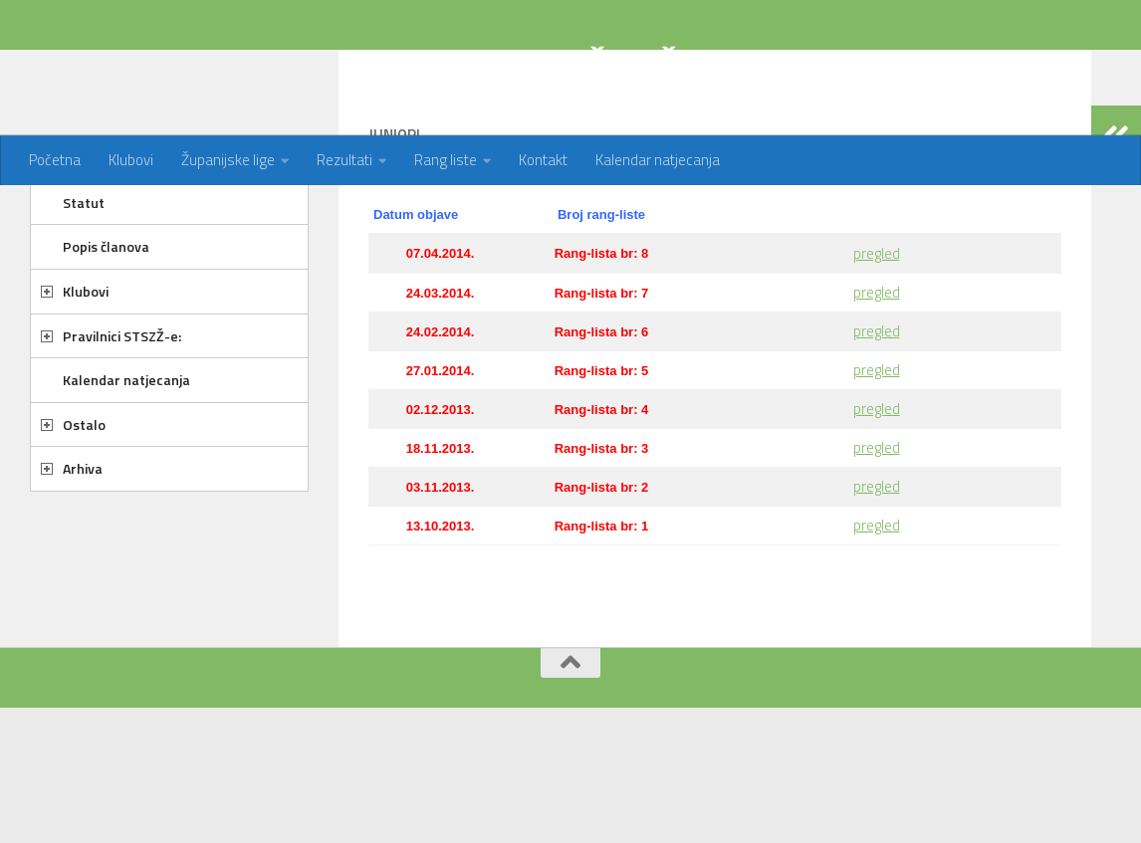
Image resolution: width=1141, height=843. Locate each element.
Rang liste (445, 159)
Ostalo (84, 504)
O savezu (91, 237)
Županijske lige (228, 159)
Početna (55, 159)
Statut (84, 282)
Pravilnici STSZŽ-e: (122, 415)
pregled (876, 332)
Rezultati (344, 159)
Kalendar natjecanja (657, 159)
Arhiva (83, 547)
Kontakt (543, 159)
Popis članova (106, 326)
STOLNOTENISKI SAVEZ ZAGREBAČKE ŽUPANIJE (423, 68)
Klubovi (131, 159)
